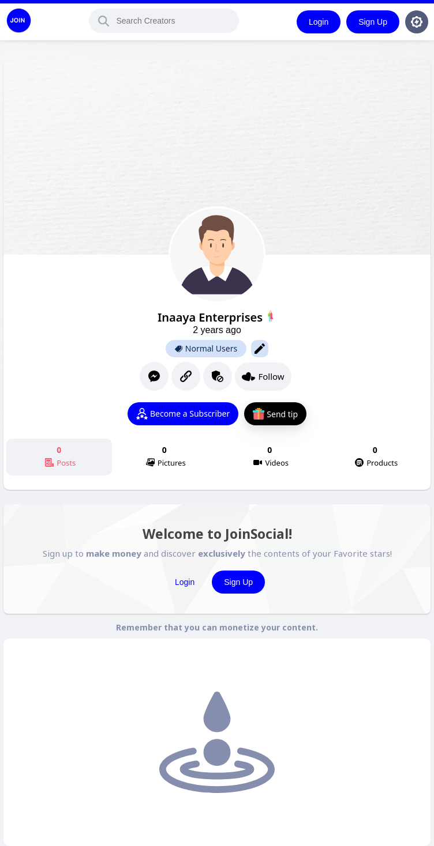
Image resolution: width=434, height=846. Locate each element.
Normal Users (206, 349)
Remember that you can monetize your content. (217, 627)
